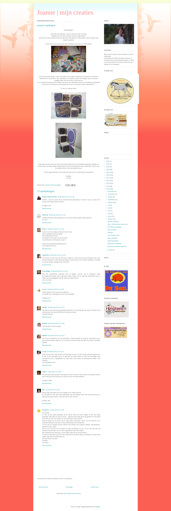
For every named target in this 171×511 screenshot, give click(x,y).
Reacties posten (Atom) (73, 493)
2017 (108, 178)
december (111, 191)
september (111, 199)
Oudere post (95, 487)
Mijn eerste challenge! (114, 243)
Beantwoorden (46, 208)
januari (110, 250)
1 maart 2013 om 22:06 (56, 410)
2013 (108, 189)
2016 (108, 180)
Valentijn (110, 232)
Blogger (97, 507)
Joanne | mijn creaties (65, 12)
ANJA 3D (45, 215)
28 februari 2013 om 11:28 (57, 215)
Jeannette (45, 255)
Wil (43, 390)
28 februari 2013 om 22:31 (55, 351)
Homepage (69, 487)
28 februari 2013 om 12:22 (56, 229)
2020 (108, 169)
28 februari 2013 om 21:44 (56, 335)
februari (110, 219)
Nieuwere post (43, 487)
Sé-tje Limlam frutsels (49, 197)
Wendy (44, 307)
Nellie (44, 372)
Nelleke (44, 335)
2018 (108, 175)
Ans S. (44, 289)
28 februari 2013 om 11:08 (66, 197)
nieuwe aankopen (113, 221)
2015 (108, 183)
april (109, 213)
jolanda (44, 323)
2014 (108, 186)
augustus (111, 202)
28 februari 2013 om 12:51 (58, 255)
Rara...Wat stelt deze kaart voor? (118, 224)
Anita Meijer (46, 271)
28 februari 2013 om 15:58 (56, 323)
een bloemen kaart (113, 235)
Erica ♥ (44, 229)
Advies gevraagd (113, 241)
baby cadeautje (112, 238)
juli (109, 205)
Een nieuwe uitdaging (114, 227)
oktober (110, 197)
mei (109, 210)
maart (110, 216)
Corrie (44, 351)
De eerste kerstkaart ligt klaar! (117, 246)
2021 (108, 167)
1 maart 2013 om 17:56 (52, 390)
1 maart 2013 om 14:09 (54, 372)
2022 (108, 164)
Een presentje (112, 230)
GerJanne (45, 410)
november (111, 194)
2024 (108, 161)
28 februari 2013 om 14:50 (55, 289)
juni (109, 208)
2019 (108, 172)
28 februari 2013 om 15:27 (56, 307)
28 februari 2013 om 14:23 (59, 271)
